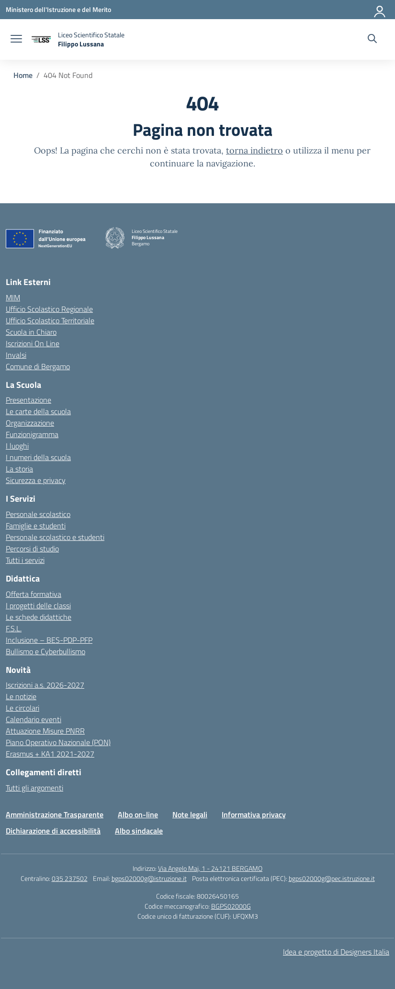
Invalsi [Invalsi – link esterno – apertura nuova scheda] (16, 355)
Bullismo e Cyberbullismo (45, 651)
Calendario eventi (33, 719)
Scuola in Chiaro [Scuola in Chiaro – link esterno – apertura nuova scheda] (31, 332)
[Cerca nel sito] (372, 39)
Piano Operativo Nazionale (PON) (58, 742)
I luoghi (17, 445)
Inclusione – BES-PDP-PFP (49, 640)
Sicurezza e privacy (36, 480)
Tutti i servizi (25, 560)
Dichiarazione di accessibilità (53, 830)
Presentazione (28, 400)
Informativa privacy (254, 814)
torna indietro (254, 150)
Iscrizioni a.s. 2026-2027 (45, 685)
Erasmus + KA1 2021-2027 (50, 753)
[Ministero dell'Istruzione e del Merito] (58, 9)
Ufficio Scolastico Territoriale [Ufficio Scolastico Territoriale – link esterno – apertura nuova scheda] (50, 320)
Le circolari (22, 708)
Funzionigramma (32, 434)
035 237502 (70, 878)
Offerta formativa (33, 594)
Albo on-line (138, 814)
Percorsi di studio (32, 548)
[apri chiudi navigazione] (16, 39)
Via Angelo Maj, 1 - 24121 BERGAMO (210, 868)
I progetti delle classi (38, 605)
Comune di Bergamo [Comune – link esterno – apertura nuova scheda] (38, 366)
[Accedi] (380, 9)
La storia (19, 468)
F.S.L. (14, 628)
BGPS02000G (231, 906)
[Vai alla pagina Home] (23, 75)
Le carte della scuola (38, 411)
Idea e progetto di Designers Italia (336, 951)
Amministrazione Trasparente (54, 814)
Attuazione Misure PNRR (45, 730)
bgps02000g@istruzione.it (149, 878)
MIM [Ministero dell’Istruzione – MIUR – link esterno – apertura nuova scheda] (13, 297)
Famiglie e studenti (36, 525)
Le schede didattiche (38, 617)
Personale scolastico (38, 514)
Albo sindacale (139, 830)
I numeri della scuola (38, 457)
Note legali (189, 814)
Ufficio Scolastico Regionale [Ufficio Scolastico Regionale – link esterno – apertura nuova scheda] (49, 309)
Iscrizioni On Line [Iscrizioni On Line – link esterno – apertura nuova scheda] (32, 343)
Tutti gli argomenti (34, 787)
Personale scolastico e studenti (55, 537)
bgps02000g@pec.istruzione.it (332, 878)
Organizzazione (30, 423)
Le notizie (21, 696)
